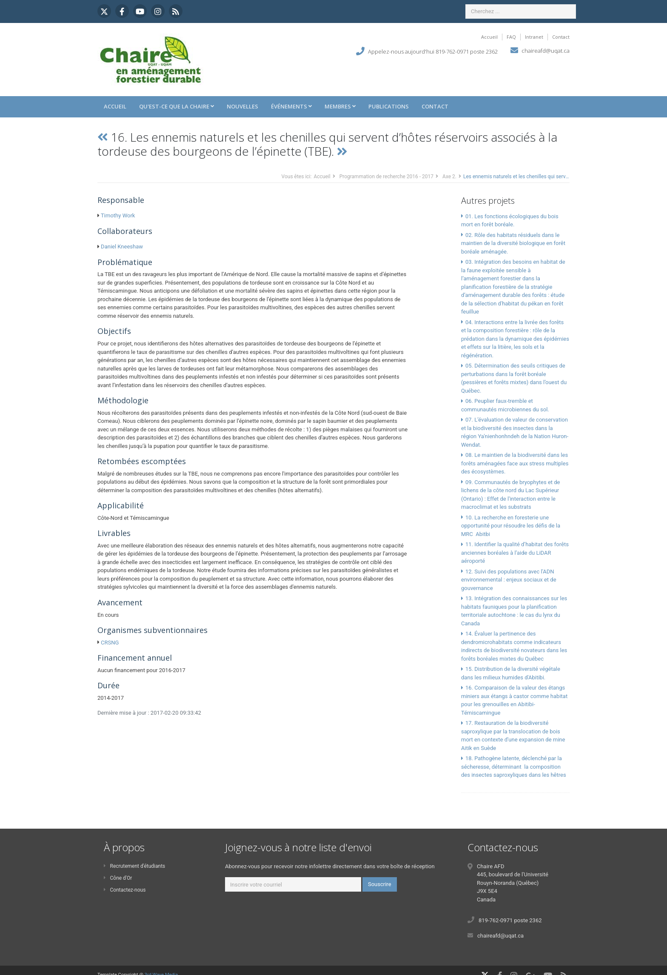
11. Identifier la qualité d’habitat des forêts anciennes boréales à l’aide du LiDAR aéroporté (515, 552)
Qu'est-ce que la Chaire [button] (176, 106)
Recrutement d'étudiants (134, 866)
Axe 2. (449, 177)
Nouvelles (242, 106)
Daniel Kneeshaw (122, 246)
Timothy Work (118, 215)
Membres (340, 106)
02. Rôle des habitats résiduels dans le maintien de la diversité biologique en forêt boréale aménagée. (513, 243)
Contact (561, 37)
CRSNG (110, 642)
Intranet (534, 37)
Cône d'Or (118, 878)
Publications (388, 106)
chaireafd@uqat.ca (546, 50)
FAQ (511, 37)
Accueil (489, 37)
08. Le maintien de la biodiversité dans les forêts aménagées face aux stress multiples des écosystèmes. (514, 463)
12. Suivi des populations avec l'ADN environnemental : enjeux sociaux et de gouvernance (508, 579)
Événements (291, 106)
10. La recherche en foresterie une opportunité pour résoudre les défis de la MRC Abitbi (510, 525)
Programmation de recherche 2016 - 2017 (386, 177)
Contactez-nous (124, 890)
